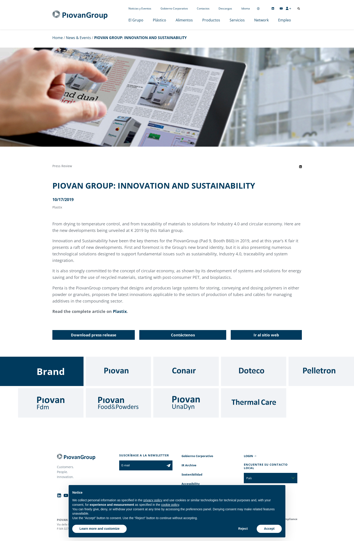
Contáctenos (183, 335)
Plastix (120, 311)
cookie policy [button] (170, 504)
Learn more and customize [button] (99, 528)
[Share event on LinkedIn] (300, 166)
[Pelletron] (321, 371)
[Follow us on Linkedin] (272, 8)
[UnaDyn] (186, 403)
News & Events (78, 37)
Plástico (159, 20)
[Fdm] (51, 403)
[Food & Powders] (118, 403)
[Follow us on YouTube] (281, 8)
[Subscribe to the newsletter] (168, 465)
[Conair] (186, 371)
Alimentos (184, 20)
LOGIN (248, 456)
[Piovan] (118, 371)
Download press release (93, 335)
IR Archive (189, 465)
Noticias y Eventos (139, 8)
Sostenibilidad (192, 474)
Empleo (284, 20)
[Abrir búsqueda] (299, 8)
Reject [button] (243, 528)
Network (261, 20)
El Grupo (135, 20)
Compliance (289, 519)
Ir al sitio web (266, 335)
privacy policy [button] (152, 500)
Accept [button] (269, 528)
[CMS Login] (288, 8)
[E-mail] (142, 465)
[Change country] (258, 8)
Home (57, 37)
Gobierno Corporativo (174, 8)
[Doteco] (253, 371)
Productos (211, 20)
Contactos (203, 8)
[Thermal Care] (253, 403)
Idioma (245, 8)
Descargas (225, 8)
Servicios (237, 20)
